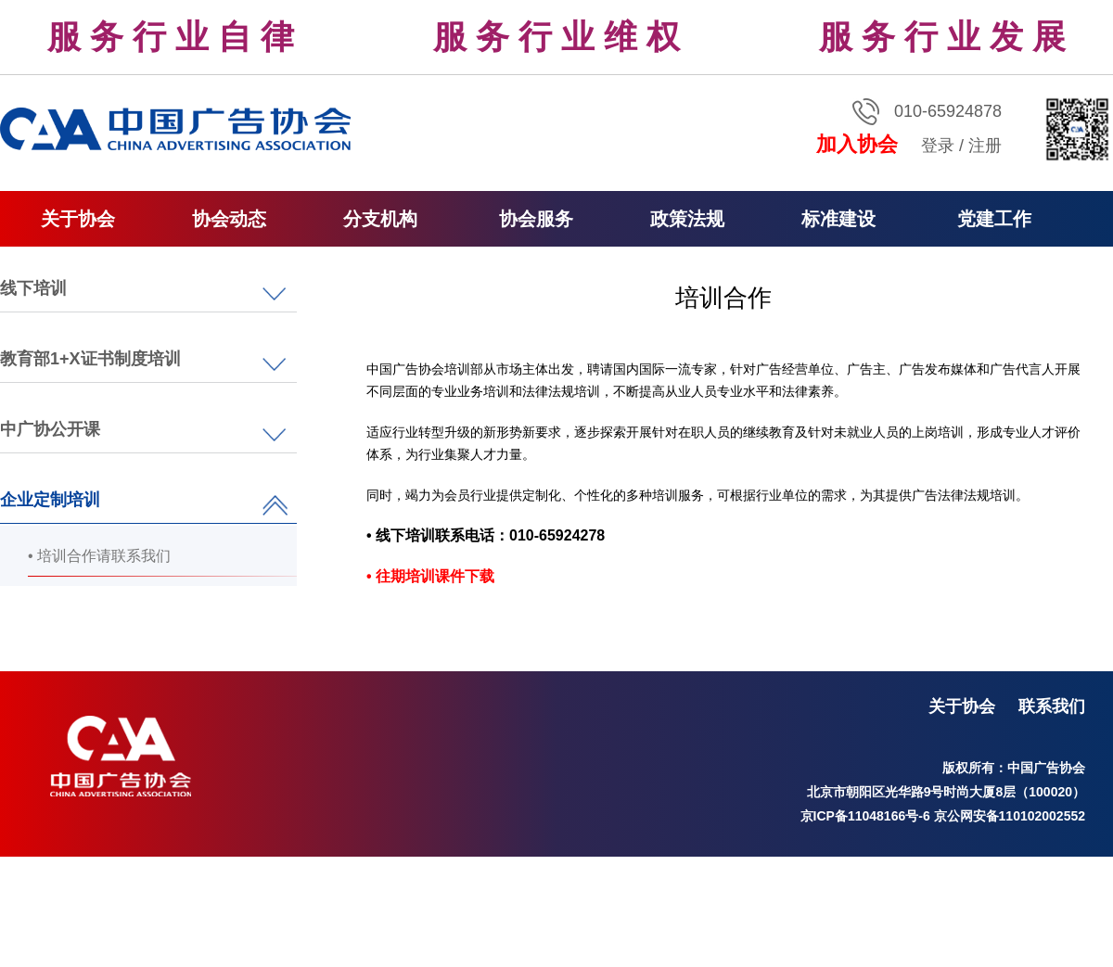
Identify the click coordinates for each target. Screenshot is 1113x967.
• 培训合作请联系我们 (99, 556)
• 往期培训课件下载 (430, 576)
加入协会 (857, 144)
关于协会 (961, 706)
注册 (985, 145)
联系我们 (1051, 706)
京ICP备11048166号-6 (865, 815)
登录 (937, 145)
